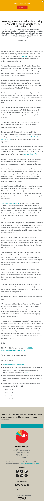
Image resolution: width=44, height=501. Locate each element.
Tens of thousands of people (10, 203)
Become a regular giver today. (22, 3)
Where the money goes (22, 446)
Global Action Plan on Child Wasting (13, 364)
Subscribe (22, 426)
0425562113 (30, 348)
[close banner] (43, 1)
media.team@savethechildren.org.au (13, 350)
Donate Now (22, 7)
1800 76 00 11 (22, 484)
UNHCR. (27, 372)
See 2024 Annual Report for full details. (29, 463)
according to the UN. (30, 154)
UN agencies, (24, 56)
